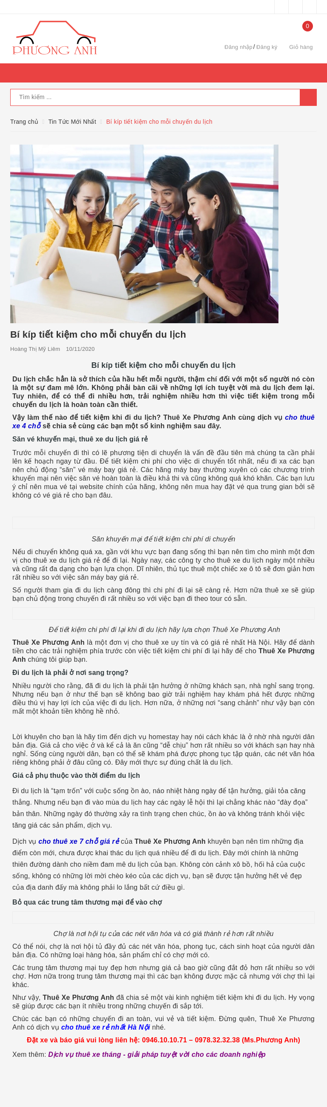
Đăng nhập (238, 47)
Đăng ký (266, 47)
